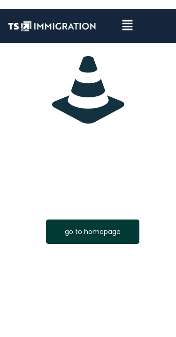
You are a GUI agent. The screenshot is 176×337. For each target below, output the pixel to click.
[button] (127, 26)
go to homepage (93, 231)
